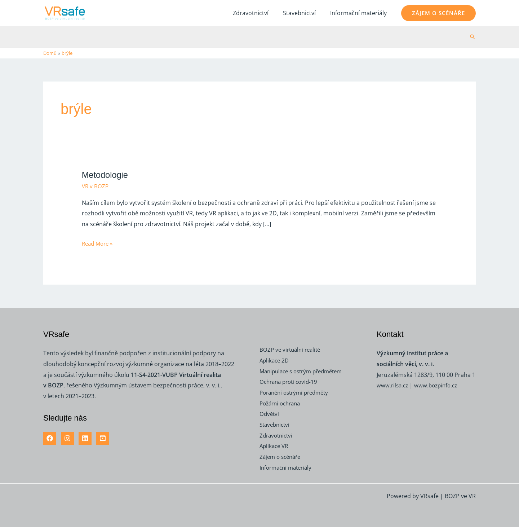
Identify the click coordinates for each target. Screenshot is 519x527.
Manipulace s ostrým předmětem (305, 371)
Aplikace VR (275, 446)
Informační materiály (360, 13)
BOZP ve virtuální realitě (292, 349)
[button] (438, 13)
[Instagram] (67, 437)
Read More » (99, 242)
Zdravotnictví (258, 13)
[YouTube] (102, 437)
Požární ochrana (282, 403)
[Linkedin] (85, 437)
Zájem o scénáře (282, 457)
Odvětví (270, 414)
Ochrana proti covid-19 (291, 382)
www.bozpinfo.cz (439, 385)
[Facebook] (49, 437)
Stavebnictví (303, 13)
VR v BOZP (96, 186)
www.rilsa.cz (393, 385)
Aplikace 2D (275, 360)
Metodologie (106, 174)
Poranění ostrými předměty (297, 392)
